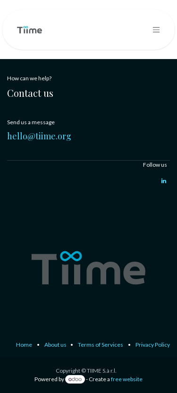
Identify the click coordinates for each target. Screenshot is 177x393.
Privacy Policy (152, 344)
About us (55, 344)
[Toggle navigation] (156, 29)
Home (24, 344)
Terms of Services (100, 344)
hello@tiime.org (39, 136)
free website (127, 379)
